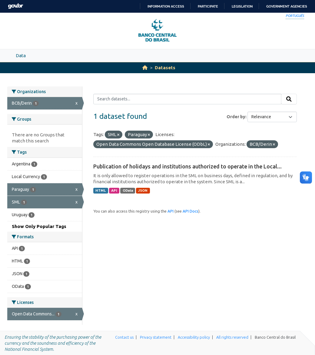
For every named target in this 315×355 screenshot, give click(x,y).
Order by (236, 116)
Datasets (165, 67)
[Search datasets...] (187, 99)
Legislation (242, 6)
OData (128, 190)
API (114, 190)
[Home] (145, 67)
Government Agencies (286, 6)
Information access (166, 6)
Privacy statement (155, 337)
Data (21, 55)
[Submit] (289, 99)
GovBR (15, 6)
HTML (100, 190)
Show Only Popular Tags (39, 226)
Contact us (124, 337)
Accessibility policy (194, 337)
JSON (143, 190)
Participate (208, 6)
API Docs (190, 211)
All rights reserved (232, 337)
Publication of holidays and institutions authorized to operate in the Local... (187, 166)
